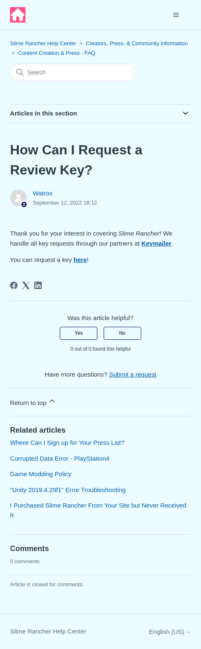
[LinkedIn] (38, 285)
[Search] (72, 72)
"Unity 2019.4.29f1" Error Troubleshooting (68, 489)
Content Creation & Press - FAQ (56, 53)
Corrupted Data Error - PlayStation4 (59, 458)
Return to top (33, 401)
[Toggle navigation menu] (176, 15)
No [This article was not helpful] (122, 333)
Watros (42, 193)
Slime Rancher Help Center (43, 43)
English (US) (170, 631)
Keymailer (156, 243)
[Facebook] (14, 285)
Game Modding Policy (40, 473)
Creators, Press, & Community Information (137, 43)
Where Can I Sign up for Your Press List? (67, 442)
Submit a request (132, 374)
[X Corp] (26, 285)
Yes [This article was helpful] (79, 333)
